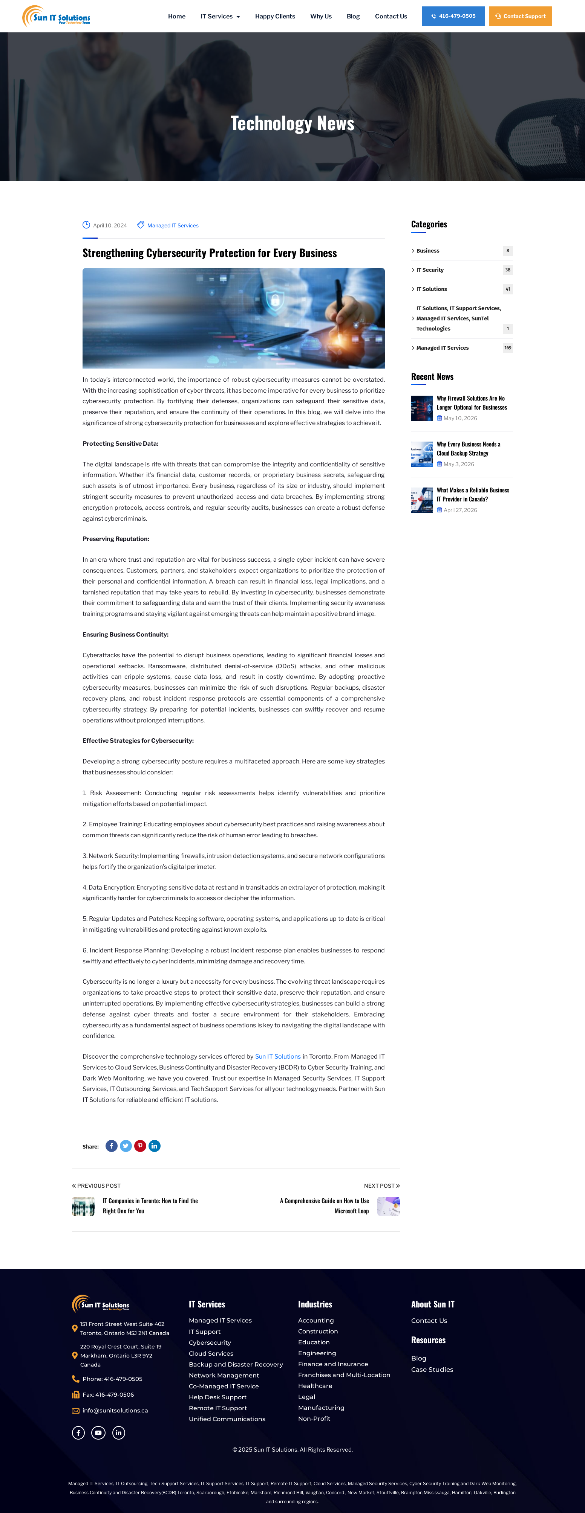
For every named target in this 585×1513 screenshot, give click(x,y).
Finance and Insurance (333, 1364)
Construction (318, 1331)
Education (314, 1342)
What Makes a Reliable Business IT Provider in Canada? (474, 494)
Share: (91, 1146)
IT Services (220, 16)
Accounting (316, 1320)
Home (176, 16)
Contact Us (391, 16)
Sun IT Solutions (278, 1056)
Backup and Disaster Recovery (236, 1364)
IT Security (465, 270)
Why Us (321, 16)
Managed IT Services (173, 225)
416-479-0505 (453, 16)
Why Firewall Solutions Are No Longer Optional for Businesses (473, 402)
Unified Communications (227, 1419)
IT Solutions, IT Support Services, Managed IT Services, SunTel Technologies (465, 319)
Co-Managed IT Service (224, 1386)
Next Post (382, 1185)
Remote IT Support (218, 1408)
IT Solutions (465, 289)
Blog (353, 16)
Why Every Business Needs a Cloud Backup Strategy (469, 448)
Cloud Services (211, 1353)
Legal (306, 1396)
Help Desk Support (218, 1397)
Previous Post (96, 1185)
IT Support (205, 1331)
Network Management (224, 1375)
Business (465, 251)
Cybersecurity (210, 1342)
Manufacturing (321, 1407)
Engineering (317, 1353)
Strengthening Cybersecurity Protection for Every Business (210, 252)
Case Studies (432, 1369)
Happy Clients (275, 16)
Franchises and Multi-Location (344, 1375)
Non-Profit (314, 1418)
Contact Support (520, 16)
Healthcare (315, 1386)
